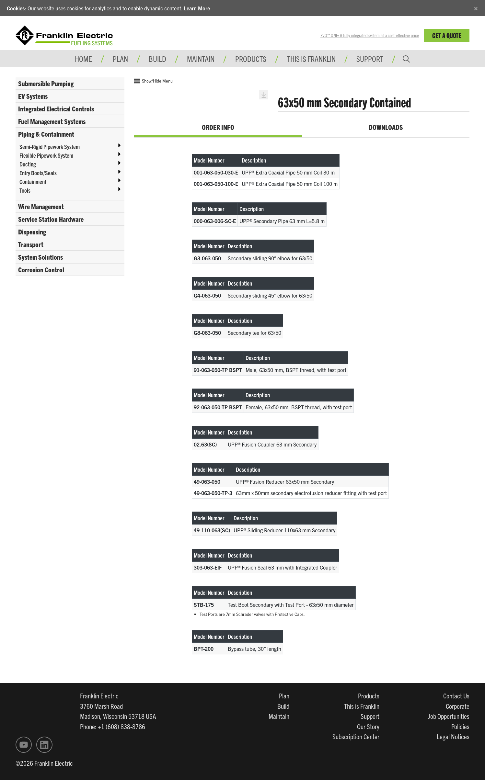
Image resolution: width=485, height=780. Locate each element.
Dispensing (32, 231)
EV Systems (33, 96)
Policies (460, 726)
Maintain (279, 716)
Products (368, 695)
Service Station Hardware (51, 219)
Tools (24, 190)
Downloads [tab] (386, 127)
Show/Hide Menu (153, 81)
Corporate (457, 706)
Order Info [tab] (218, 127)
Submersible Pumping (46, 83)
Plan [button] (120, 58)
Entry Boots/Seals (38, 172)
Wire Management (41, 206)
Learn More (197, 8)
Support (369, 58)
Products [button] (250, 58)
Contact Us (456, 695)
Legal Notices (453, 736)
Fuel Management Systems (52, 121)
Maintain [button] (200, 58)
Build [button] (157, 58)
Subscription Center (355, 736)
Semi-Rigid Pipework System (49, 146)
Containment (32, 181)
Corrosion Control (41, 269)
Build (283, 706)
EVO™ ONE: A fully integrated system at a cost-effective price (369, 35)
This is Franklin (311, 58)
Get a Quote (446, 35)
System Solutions (40, 257)
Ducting (27, 164)
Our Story (368, 726)
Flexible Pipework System (46, 155)
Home (83, 58)
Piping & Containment (46, 134)
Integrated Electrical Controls (56, 108)
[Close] (476, 7)
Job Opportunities (448, 716)
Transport (30, 244)
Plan (284, 695)
